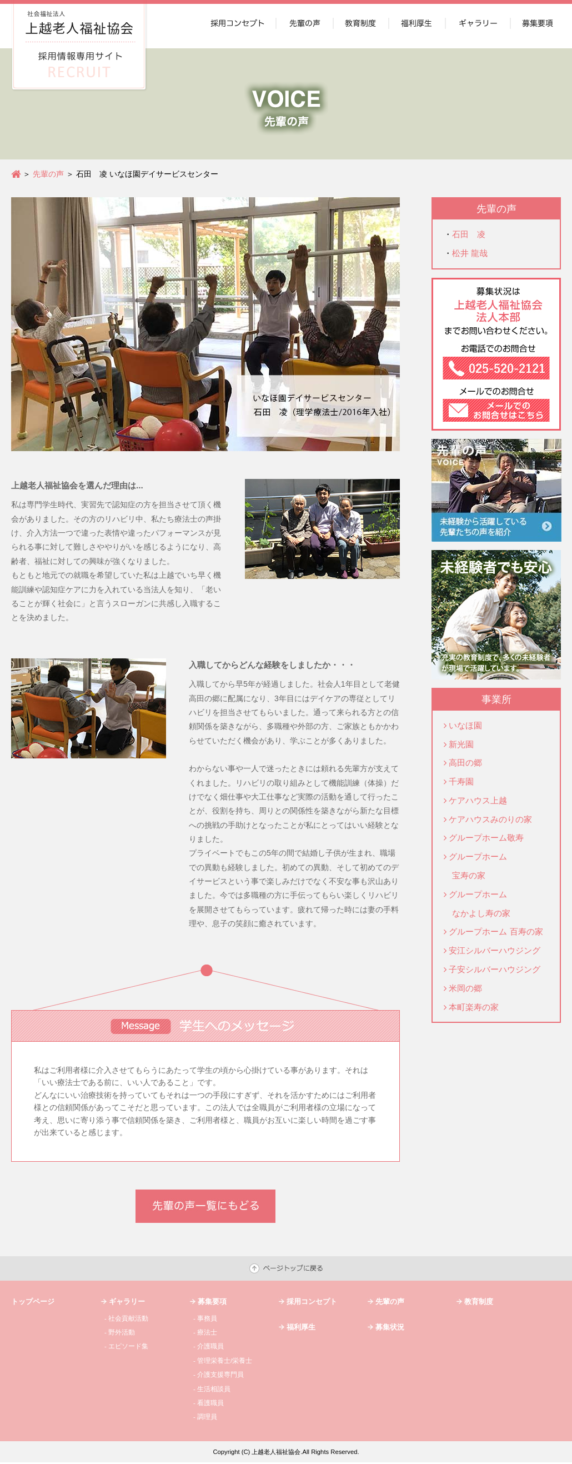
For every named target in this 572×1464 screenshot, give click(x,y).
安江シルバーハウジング (494, 950)
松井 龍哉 (470, 253)
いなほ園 (465, 725)
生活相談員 (213, 1389)
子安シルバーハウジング (494, 969)
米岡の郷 (465, 988)
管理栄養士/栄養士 (224, 1360)
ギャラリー (127, 1301)
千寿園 (461, 781)
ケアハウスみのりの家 (490, 819)
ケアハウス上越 (478, 800)
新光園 (461, 744)
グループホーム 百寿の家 (496, 931)
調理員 (207, 1416)
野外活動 (121, 1332)
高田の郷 (465, 762)
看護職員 (210, 1403)
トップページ (32, 1301)
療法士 (207, 1332)
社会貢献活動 (128, 1318)
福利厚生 (301, 1327)
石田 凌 (468, 234)
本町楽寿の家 (474, 1007)
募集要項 (212, 1301)
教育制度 (478, 1301)
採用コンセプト (312, 1301)
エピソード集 (128, 1346)
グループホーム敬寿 (486, 837)
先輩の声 (48, 173)
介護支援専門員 (220, 1374)
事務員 (207, 1318)
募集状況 (389, 1327)
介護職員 (210, 1346)
